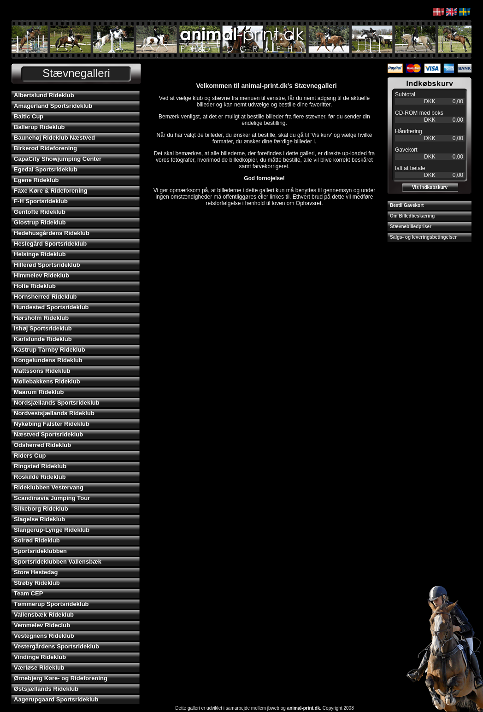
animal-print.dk (303, 708)
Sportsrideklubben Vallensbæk (57, 561)
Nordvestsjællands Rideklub (54, 413)
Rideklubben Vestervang (48, 487)
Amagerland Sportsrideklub (53, 105)
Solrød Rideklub (37, 540)
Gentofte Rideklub (39, 211)
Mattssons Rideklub (42, 370)
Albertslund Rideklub (44, 95)
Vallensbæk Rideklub (44, 614)
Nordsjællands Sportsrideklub (57, 402)
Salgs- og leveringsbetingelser (423, 237)
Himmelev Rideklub (41, 275)
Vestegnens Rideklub (44, 635)
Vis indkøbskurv (430, 187)
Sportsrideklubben (40, 550)
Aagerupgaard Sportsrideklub (56, 699)
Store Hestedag (36, 572)
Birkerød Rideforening (45, 148)
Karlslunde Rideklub (43, 338)
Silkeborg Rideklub (41, 508)
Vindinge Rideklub (40, 656)
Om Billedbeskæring (412, 215)
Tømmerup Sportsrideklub (51, 603)
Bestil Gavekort (407, 205)
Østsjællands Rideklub (46, 688)
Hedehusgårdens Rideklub (51, 232)
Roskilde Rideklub (40, 476)
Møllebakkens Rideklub (47, 381)
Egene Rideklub (36, 180)
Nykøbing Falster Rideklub (51, 423)
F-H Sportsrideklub (41, 201)
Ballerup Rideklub (39, 127)
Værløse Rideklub (39, 667)
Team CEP (28, 593)
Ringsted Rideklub (40, 466)
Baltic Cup (28, 116)
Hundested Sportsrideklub (51, 307)
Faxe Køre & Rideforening (51, 190)
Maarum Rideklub (39, 391)
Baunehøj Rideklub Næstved (54, 137)
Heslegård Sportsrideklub (50, 243)
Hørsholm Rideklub (41, 317)
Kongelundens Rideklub (48, 360)
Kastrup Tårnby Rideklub (49, 349)
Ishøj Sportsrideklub (43, 328)
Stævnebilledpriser (410, 226)
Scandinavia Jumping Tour (52, 497)
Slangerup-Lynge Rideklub (51, 529)
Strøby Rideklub (37, 582)
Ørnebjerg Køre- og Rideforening (60, 678)
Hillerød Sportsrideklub (47, 264)
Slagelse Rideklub (39, 519)
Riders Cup (30, 455)
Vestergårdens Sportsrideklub (56, 646)
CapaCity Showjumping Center (57, 158)
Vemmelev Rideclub (42, 625)
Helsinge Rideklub (40, 254)
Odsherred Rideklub (42, 444)
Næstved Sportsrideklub (48, 434)
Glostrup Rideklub (40, 222)
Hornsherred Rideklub (45, 296)
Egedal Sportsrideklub (45, 169)
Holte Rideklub (35, 285)
